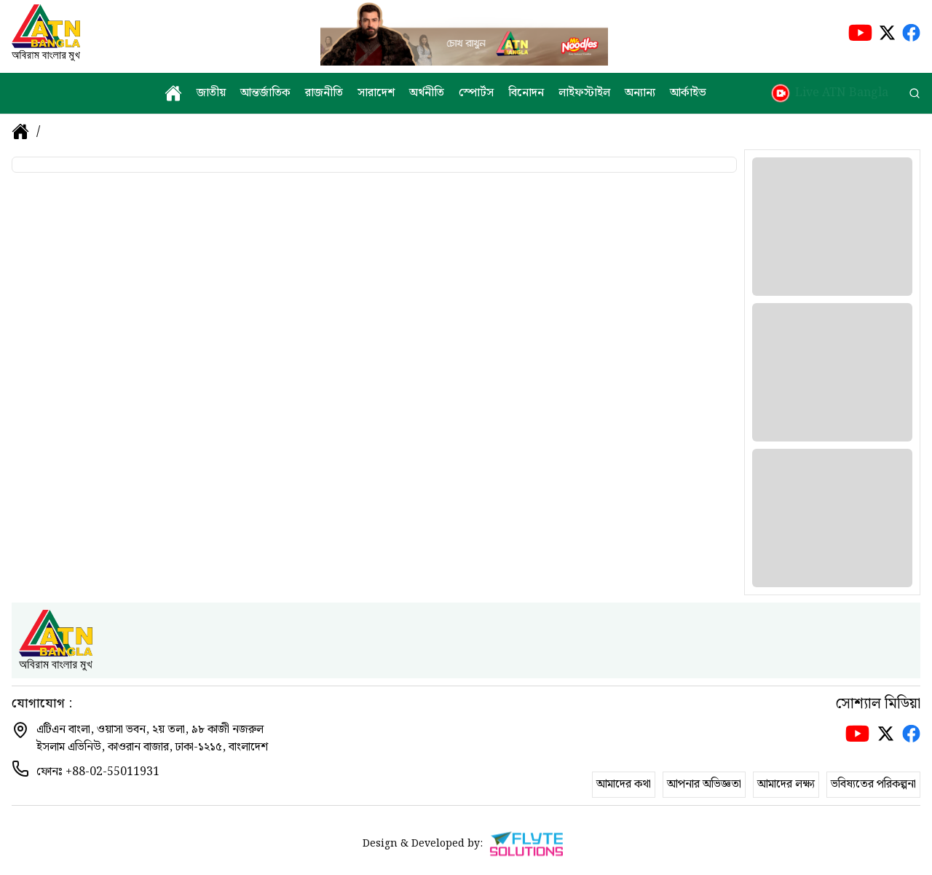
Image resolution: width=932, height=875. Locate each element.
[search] (914, 93)
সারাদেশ (376, 93)
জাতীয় (211, 93)
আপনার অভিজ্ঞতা (704, 784)
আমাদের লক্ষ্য (786, 784)
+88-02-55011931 (112, 772)
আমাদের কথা (623, 784)
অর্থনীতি (426, 93)
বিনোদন (526, 93)
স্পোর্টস (476, 93)
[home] (173, 93)
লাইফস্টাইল (584, 93)
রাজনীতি (324, 93)
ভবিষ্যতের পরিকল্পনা (873, 784)
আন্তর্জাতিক (265, 93)
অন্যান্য (640, 93)
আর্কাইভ (688, 93)
